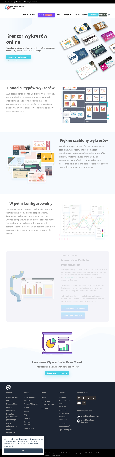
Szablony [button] (77, 15)
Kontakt (45, 408)
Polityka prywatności (80, 453)
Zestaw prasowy (48, 405)
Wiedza (27, 418)
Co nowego (46, 401)
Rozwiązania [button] (68, 15)
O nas (44, 397)
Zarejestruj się (93, 15)
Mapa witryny (29, 428)
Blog (25, 415)
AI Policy (62, 407)
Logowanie (103, 15)
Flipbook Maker (12, 404)
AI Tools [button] (46, 15)
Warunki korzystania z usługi (64, 400)
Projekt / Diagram (31, 404)
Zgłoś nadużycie (65, 430)
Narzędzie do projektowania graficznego (12, 417)
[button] (33, 14)
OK (23, 451)
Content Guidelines (95, 453)
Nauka (26, 411)
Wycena (84, 15)
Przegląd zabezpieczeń (52, 455)
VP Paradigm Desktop (30, 2)
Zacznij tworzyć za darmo (18, 57)
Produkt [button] (26, 15)
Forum (26, 407)
